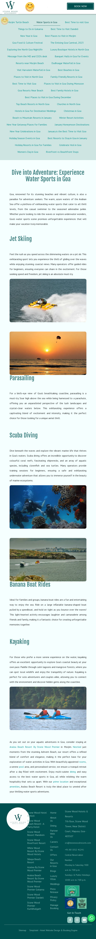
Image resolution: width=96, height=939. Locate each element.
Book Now (80, 6)
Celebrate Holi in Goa (70, 145)
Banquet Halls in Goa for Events (72, 56)
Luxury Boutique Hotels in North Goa (69, 49)
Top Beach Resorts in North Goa (32, 104)
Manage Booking (53, 906)
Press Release (53, 890)
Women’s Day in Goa (27, 151)
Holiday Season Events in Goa (24, 138)
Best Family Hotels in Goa (64, 90)
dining (73, 771)
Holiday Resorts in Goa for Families (33, 145)
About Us (53, 819)
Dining (53, 825)
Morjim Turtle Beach (18, 22)
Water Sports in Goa (46, 22)
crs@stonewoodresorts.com (78, 842)
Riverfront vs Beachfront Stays (62, 151)
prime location (61, 781)
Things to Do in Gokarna (30, 29)
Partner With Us (53, 833)
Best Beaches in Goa (68, 69)
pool (21, 766)
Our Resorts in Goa (53, 863)
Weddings (53, 883)
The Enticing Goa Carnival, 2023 (67, 42)
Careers (53, 841)
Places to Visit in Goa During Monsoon (64, 83)
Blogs (53, 870)
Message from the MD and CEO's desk (27, 56)
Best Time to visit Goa (77, 22)
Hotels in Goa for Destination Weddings (35, 110)
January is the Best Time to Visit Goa (67, 131)
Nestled (77, 746)
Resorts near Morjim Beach (30, 63)
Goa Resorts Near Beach (30, 90)
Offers (53, 854)
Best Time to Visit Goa (24, 83)
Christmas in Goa (72, 110)
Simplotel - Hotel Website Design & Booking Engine (53, 930)
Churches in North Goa (68, 104)
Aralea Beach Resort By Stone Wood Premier (35, 746)
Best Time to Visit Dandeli (64, 29)
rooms (82, 761)
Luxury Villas (53, 877)
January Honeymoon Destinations (72, 124)
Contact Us (53, 848)
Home (53, 812)
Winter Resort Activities (71, 117)
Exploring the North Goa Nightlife (25, 49)
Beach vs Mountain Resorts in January (32, 117)
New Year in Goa (28, 35)
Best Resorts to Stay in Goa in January (67, 138)
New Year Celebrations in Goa (25, 131)
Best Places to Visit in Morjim (60, 35)
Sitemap (22, 930)
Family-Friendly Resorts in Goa (66, 76)
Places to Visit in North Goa (28, 76)
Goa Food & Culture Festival (27, 42)
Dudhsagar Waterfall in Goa (65, 63)
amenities (15, 786)
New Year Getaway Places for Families (27, 124)
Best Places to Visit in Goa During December (48, 97)
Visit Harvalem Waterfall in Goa (33, 69)
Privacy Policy (53, 898)
